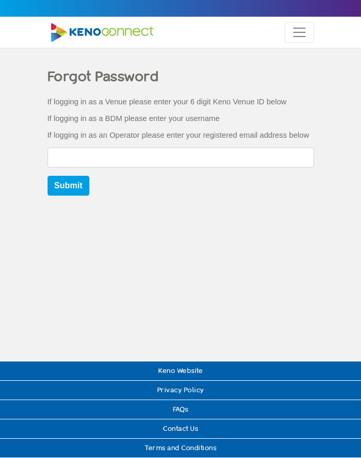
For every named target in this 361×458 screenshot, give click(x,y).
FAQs (181, 409)
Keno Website (180, 371)
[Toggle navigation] (299, 32)
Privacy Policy (180, 390)
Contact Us (180, 428)
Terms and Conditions (180, 448)
